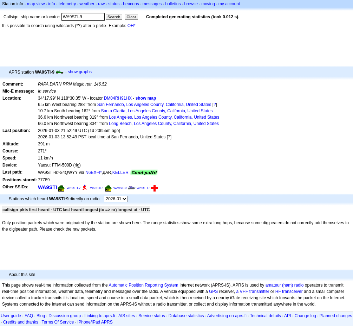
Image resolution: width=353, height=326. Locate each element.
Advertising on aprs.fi (227, 315)
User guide (11, 315)
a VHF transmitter (252, 291)
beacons (131, 3)
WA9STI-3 (143, 188)
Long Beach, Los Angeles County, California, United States (164, 123)
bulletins (173, 3)
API (287, 315)
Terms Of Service (58, 322)
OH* (132, 25)
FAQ (29, 315)
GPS (213, 291)
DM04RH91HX (118, 98)
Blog (41, 315)
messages (152, 3)
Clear (131, 17)
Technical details (265, 315)
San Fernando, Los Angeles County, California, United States (154, 104)
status (113, 3)
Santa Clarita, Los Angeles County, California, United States (157, 110)
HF (278, 291)
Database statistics (186, 315)
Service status (151, 315)
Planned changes (336, 315)
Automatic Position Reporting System (143, 285)
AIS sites (126, 315)
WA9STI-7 (73, 188)
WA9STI (47, 187)
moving (208, 3)
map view (36, 3)
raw (101, 3)
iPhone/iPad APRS (95, 322)
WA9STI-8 (120, 188)
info (51, 3)
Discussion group (64, 315)
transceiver (292, 291)
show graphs (80, 71)
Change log (305, 315)
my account (229, 3)
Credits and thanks (20, 322)
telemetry (67, 3)
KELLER (120, 172)
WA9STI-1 (97, 188)
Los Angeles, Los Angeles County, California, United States (164, 117)
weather (86, 3)
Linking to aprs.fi (99, 315)
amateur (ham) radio (285, 285)
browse (191, 3)
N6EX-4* (93, 172)
